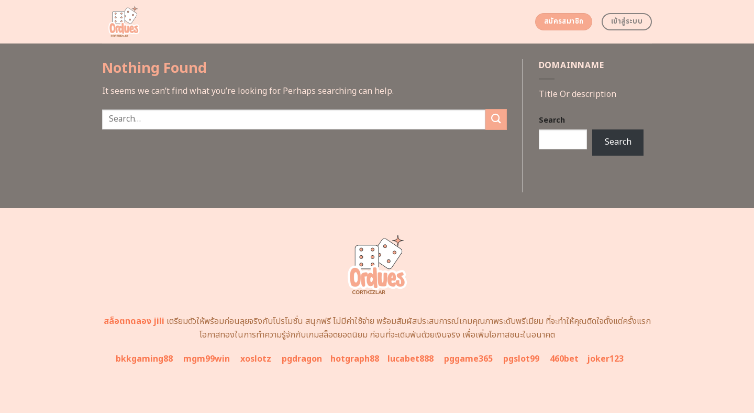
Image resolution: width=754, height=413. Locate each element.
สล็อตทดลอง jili (134, 321)
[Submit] (495, 119)
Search (552, 120)
